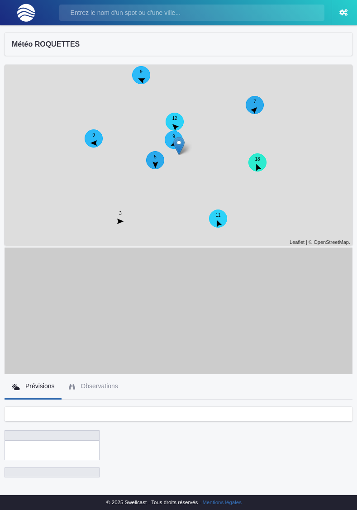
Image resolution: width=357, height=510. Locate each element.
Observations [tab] (93, 386)
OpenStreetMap (331, 242)
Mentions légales (222, 502)
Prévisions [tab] (33, 386)
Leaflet (297, 242)
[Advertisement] (178, 311)
